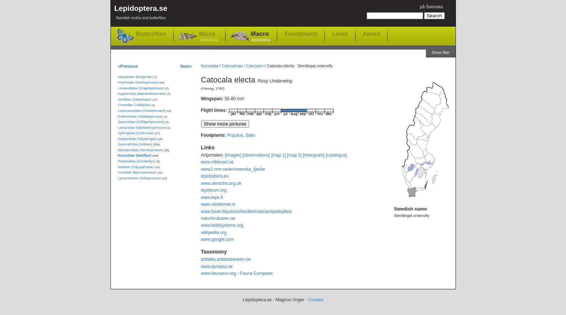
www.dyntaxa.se (217, 266)
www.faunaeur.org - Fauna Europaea (237, 273)
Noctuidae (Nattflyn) (134, 155)
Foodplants (301, 33)
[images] (233, 155)
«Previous (128, 66)
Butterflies (151, 33)
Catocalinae (232, 66)
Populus (235, 135)
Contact (315, 299)
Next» (186, 66)
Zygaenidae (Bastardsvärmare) (142, 93)
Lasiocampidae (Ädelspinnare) (141, 110)
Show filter (440, 52)
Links (340, 33)
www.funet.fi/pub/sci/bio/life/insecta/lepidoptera (246, 211)
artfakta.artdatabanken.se (226, 259)
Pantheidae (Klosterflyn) (137, 161)
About (371, 33)
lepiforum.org (214, 190)
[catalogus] (336, 155)
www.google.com (217, 239)
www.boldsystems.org (222, 225)
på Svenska (431, 6)
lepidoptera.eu (215, 176)
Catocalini (255, 66)
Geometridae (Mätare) (135, 144)
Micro (208, 36)
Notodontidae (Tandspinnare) (140, 150)
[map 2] (294, 155)
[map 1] (278, 155)
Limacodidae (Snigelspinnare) (141, 88)
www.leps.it (212, 197)
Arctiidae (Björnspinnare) (137, 172)
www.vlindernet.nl (218, 204)
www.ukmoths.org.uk (221, 183)
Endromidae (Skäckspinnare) (140, 116)
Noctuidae (210, 66)
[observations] (256, 155)
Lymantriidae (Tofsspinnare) (139, 178)
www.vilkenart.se (217, 162)
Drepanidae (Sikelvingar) (137, 139)
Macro (260, 36)
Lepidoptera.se (140, 13)
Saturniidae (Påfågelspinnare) (141, 122)
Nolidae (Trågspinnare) (136, 167)
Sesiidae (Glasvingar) (135, 99)
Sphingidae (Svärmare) (136, 133)
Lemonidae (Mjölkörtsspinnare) (142, 127)
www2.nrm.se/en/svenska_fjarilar (233, 169)
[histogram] (314, 155)
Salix (250, 135)
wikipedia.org (214, 232)
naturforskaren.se (218, 218)
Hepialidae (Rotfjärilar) (135, 77)
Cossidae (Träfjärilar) (134, 105)
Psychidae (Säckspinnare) (138, 82)
